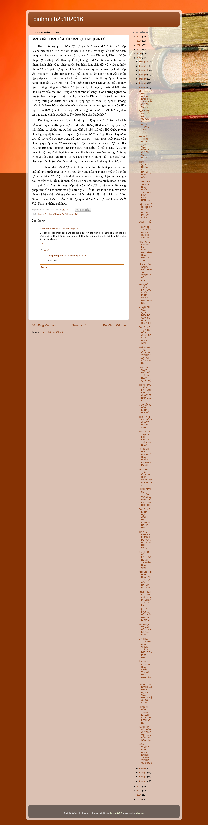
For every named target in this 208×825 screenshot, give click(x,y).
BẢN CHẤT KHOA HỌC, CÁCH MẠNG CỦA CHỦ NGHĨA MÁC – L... (145, 518)
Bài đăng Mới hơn (44, 325)
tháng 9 (143, 74)
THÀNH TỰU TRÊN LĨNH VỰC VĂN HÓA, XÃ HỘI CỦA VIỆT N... (145, 355)
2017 (139, 790)
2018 (139, 786)
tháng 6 (143, 83)
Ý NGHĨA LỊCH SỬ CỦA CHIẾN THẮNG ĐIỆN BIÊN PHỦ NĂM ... (145, 670)
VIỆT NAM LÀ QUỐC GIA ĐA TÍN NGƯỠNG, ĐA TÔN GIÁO (145, 211)
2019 (139, 58)
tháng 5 (143, 87)
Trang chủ (79, 325)
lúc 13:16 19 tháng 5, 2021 (69, 228)
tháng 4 (143, 768)
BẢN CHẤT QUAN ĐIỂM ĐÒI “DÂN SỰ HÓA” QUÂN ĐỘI (145, 374)
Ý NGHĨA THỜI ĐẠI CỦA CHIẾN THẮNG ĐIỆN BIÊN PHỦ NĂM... (145, 648)
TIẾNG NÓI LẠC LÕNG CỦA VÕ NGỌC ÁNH (145, 422)
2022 (139, 45)
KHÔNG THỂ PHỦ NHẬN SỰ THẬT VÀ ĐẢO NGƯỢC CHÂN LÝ (145, 580)
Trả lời (43, 243)
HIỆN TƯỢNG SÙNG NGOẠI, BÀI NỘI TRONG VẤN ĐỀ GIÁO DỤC (145, 753)
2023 (139, 41)
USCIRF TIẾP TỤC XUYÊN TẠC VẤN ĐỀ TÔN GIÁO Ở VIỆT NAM (145, 230)
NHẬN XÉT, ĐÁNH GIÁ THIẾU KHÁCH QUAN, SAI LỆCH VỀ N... (145, 715)
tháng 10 (143, 70)
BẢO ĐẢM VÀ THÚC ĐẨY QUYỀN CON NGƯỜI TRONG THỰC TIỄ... (145, 121)
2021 (139, 49)
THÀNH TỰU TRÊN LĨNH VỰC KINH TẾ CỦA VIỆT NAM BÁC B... (145, 393)
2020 (139, 53)
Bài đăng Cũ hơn (114, 325)
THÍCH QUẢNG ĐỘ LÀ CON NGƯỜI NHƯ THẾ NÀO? (145, 170)
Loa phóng (53, 255)
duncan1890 (116, 813)
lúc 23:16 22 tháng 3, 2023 (73, 255)
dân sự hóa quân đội (58, 214)
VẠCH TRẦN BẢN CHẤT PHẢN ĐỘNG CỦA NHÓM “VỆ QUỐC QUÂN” (145, 693)
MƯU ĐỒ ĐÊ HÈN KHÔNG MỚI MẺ (145, 409)
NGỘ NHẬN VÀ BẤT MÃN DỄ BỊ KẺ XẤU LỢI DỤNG (145, 629)
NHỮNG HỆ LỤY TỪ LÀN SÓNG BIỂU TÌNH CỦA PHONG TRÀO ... (145, 251)
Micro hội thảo (47, 228)
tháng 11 (143, 66)
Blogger (139, 813)
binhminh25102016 (58, 19)
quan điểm (74, 214)
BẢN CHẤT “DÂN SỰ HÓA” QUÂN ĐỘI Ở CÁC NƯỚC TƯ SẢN (145, 335)
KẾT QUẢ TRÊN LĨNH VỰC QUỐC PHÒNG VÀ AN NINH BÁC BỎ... (145, 293)
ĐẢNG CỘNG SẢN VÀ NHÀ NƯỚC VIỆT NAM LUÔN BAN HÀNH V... (145, 191)
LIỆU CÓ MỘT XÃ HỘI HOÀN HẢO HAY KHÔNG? (145, 614)
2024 (139, 36)
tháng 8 (143, 79)
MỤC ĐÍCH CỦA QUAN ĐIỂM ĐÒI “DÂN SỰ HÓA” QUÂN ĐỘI (145, 315)
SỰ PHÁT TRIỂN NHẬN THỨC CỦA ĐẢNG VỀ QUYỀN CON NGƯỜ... (145, 147)
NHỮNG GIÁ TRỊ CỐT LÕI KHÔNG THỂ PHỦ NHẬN (145, 438)
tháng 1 (143, 781)
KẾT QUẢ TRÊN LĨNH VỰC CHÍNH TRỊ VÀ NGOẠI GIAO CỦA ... (145, 477)
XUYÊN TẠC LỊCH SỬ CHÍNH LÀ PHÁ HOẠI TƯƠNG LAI (145, 598)
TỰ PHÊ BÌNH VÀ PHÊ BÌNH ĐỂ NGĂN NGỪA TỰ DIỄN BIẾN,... (145, 540)
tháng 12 (143, 62)
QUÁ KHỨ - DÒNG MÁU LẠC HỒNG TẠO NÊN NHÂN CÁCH (145, 560)
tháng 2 (143, 776)
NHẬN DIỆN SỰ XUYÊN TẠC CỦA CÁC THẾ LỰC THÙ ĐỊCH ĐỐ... (145, 497)
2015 (139, 799)
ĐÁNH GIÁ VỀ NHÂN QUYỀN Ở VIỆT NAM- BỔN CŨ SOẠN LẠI (145, 733)
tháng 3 (143, 772)
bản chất (42, 214)
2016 (139, 795)
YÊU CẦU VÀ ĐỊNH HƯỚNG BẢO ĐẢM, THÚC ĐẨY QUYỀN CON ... (145, 99)
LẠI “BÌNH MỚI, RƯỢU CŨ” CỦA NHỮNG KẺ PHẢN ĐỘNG (145, 457)
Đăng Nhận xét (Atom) (52, 332)
